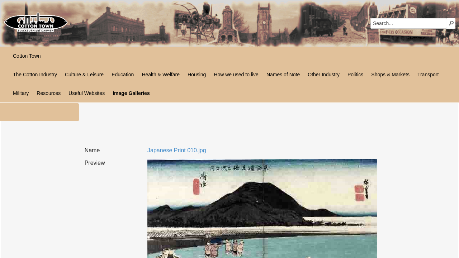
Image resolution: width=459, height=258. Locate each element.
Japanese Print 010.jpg (176, 150)
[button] (451, 23)
